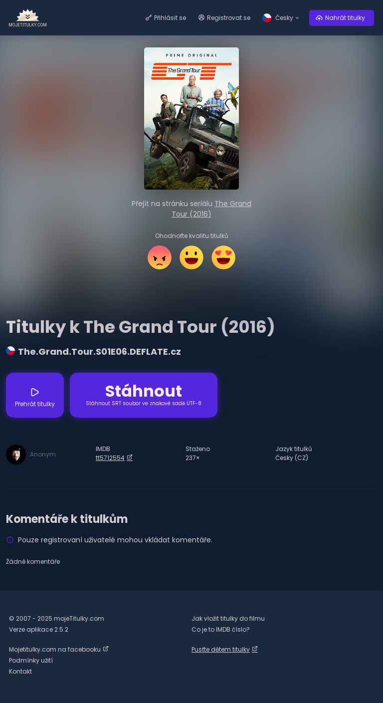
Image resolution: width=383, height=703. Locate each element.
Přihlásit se (170, 17)
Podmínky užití (31, 660)
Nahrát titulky (345, 17)
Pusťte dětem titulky (221, 649)
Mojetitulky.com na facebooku (55, 649)
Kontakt (20, 671)
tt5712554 (110, 458)
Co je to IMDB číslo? (221, 629)
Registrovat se (228, 17)
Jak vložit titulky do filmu (228, 618)
